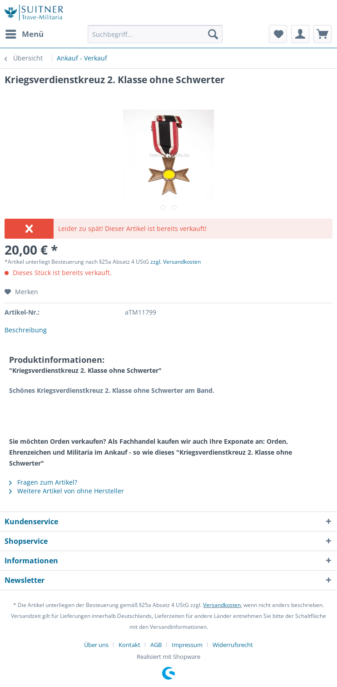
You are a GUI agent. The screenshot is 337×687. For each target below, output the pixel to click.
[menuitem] (24, 34)
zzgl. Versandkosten (175, 262)
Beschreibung (26, 330)
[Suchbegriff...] (155, 34)
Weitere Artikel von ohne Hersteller (66, 490)
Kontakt (129, 645)
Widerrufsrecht (233, 645)
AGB (156, 645)
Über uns (96, 645)
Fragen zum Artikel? (43, 482)
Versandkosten (222, 605)
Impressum (187, 645)
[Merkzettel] (278, 34)
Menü (24, 33)
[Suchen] (213, 34)
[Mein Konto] (300, 34)
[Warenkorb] (322, 34)
